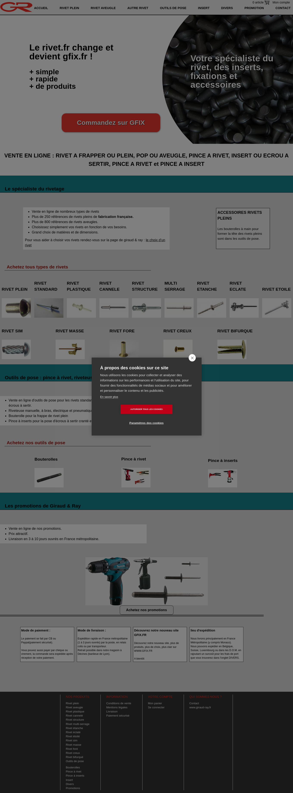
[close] (192, 364)
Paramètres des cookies (171, 416)
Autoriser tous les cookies (122, 416)
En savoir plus (109, 403)
